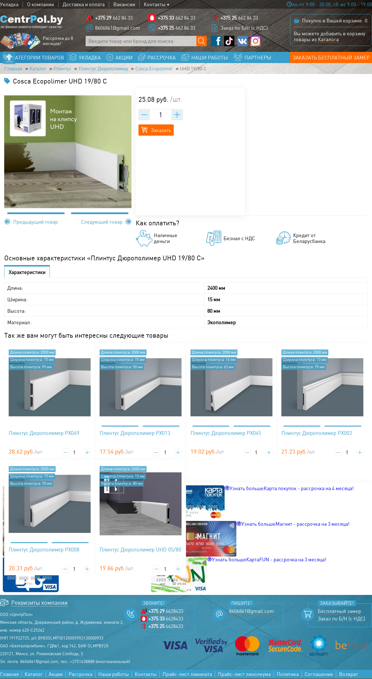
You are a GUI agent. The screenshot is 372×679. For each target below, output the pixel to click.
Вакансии (124, 4)
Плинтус (65, 69)
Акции (56, 675)
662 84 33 (114, 18)
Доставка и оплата (84, 4)
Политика (288, 675)
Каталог (39, 69)
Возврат (348, 675)
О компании (40, 4)
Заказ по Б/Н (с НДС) (244, 28)
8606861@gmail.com (117, 28)
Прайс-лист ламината (187, 675)
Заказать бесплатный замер (331, 58)
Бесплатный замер (339, 612)
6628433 (165, 612)
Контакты (155, 4)
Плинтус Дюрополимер (108, 69)
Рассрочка (80, 675)
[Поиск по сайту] (201, 41)
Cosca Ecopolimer (162, 69)
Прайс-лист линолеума (244, 675)
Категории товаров (38, 58)
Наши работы (113, 675)
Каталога (328, 39)
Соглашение (319, 675)
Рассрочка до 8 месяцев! (58, 41)
